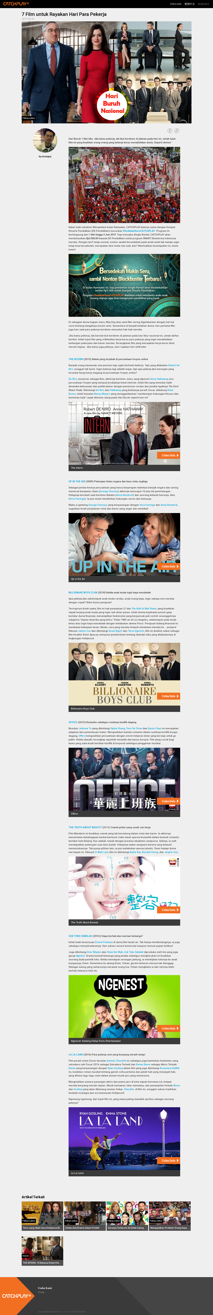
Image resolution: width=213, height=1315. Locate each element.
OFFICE (73, 722)
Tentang (41, 1292)
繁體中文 (190, 4)
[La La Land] (124, 1141)
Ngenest (80, 955)
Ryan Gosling (115, 1068)
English (175, 4)
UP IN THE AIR (77, 481)
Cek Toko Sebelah (133, 952)
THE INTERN (76, 359)
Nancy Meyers (102, 393)
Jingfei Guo (171, 852)
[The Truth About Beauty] (124, 891)
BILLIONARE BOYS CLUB (83, 592)
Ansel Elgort (115, 630)
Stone (176, 1085)
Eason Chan (154, 728)
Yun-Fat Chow (134, 728)
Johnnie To (85, 728)
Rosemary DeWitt (169, 1068)
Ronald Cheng (150, 852)
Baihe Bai (135, 852)
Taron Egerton (136, 630)
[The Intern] (124, 436)
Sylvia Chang (117, 728)
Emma (72, 1068)
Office (82, 735)
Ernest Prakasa (104, 942)
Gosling (78, 1089)
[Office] (124, 782)
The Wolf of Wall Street (144, 608)
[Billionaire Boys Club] (124, 677)
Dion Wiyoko (94, 952)
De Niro (73, 378)
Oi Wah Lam (101, 852)
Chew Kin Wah (115, 952)
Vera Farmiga (77, 498)
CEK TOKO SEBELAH (80, 936)
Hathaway (115, 390)
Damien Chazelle (116, 1060)
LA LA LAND (76, 1054)
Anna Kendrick (124, 495)
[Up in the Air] (124, 547)
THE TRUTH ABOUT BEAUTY (85, 827)
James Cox (84, 630)
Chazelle (129, 1089)
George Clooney (108, 491)
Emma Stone (143, 1064)
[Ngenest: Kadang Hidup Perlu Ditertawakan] (124, 1009)
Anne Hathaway (159, 378)
